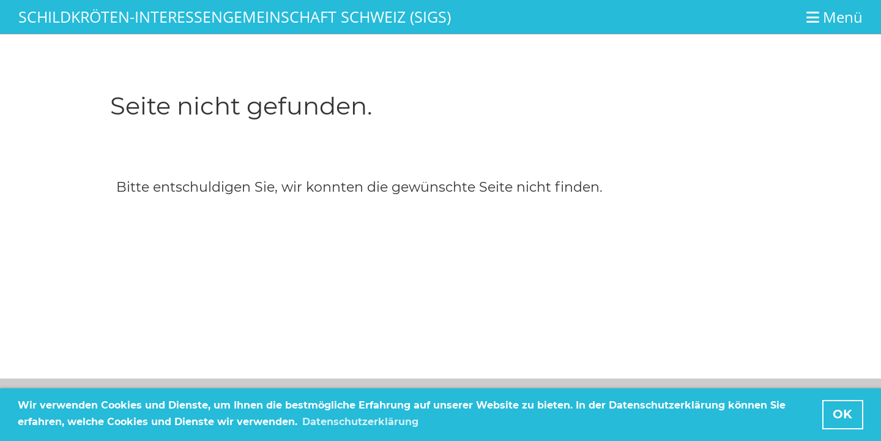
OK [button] (842, 414)
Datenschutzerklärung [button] (360, 422)
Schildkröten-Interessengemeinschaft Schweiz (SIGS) (234, 16)
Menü (834, 17)
